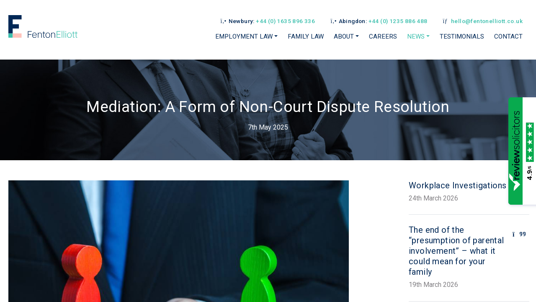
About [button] (344, 36)
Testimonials (462, 36)
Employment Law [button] (244, 36)
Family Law (306, 36)
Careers (383, 36)
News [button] (416, 36)
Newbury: (267, 21)
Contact (508, 36)
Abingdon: (378, 21)
